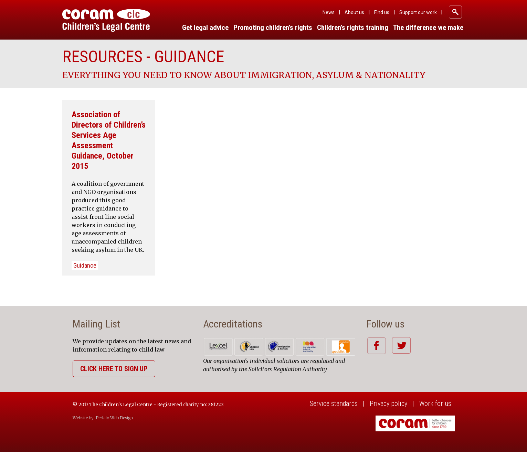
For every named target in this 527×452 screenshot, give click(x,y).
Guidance (84, 265)
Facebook (376, 345)
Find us (381, 12)
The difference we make (428, 27)
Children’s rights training (352, 27)
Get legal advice (205, 27)
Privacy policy (388, 403)
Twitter (401, 345)
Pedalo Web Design (114, 417)
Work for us (435, 403)
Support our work (418, 12)
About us (354, 12)
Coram (106, 20)
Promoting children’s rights (272, 27)
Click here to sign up (114, 369)
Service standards (334, 403)
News (329, 12)
